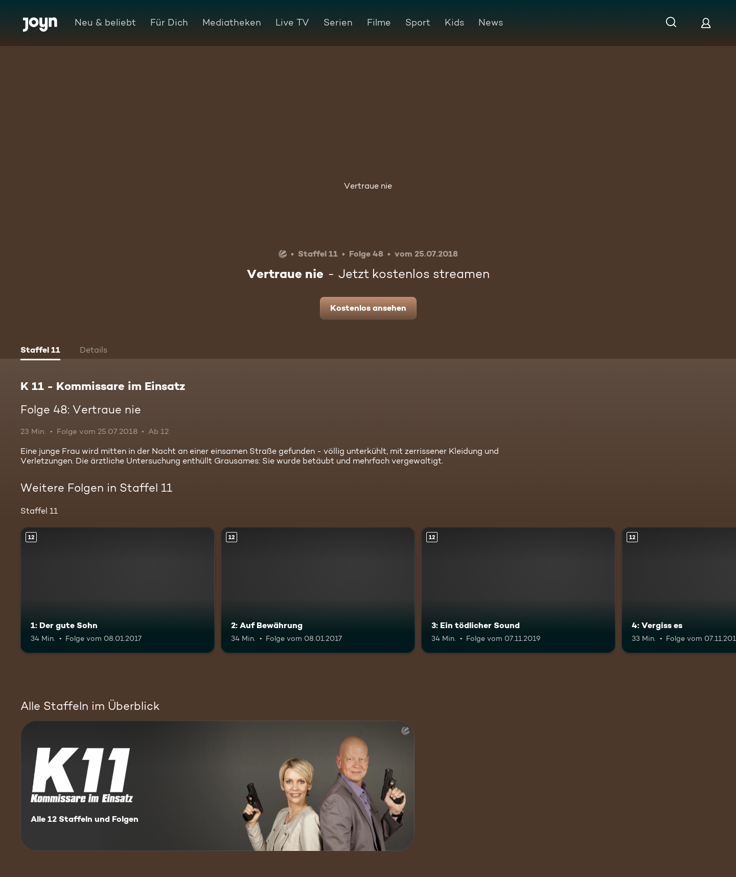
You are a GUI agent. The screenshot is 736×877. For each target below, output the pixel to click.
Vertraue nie (368, 186)
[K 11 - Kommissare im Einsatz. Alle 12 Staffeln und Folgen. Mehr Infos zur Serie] (217, 786)
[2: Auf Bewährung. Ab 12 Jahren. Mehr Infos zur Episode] (318, 590)
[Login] (705, 23)
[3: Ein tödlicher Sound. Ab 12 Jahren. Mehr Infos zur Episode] (518, 590)
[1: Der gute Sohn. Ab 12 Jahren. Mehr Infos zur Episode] (117, 590)
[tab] (40, 351)
